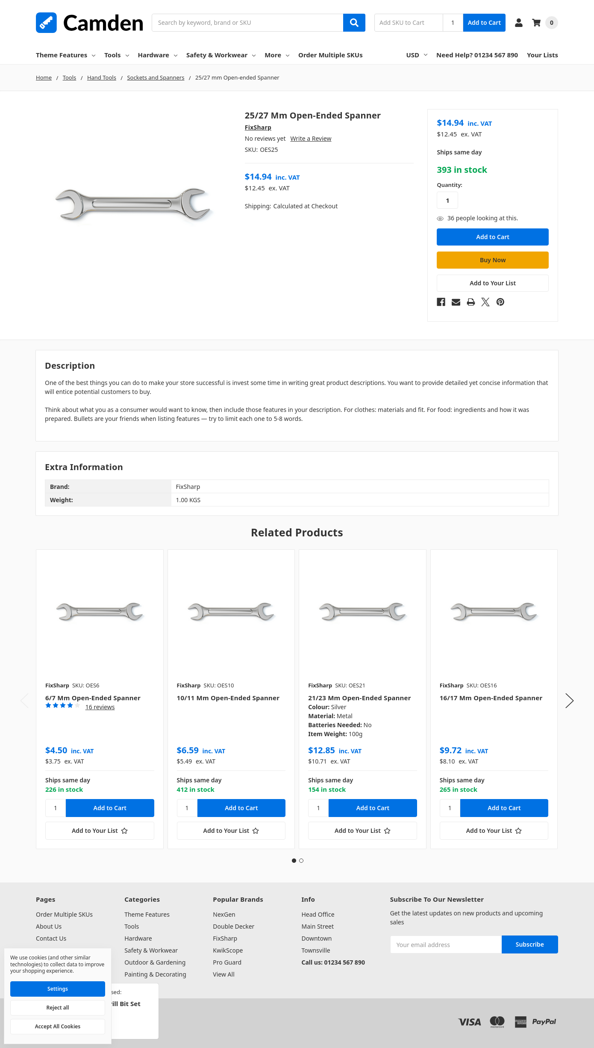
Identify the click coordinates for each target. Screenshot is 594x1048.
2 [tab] (301, 861)
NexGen (224, 914)
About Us (49, 926)
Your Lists (542, 54)
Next (569, 700)
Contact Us (51, 938)
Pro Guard (227, 962)
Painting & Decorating (155, 974)
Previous (24, 700)
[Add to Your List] (99, 831)
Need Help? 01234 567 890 (477, 54)
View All (223, 974)
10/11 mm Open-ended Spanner (228, 697)
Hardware (158, 54)
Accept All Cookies (57, 1026)
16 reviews (100, 707)
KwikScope (228, 950)
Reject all (58, 1007)
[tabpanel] (99, 699)
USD (417, 54)
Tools (116, 54)
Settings (57, 988)
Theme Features (65, 54)
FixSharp (225, 938)
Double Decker (233, 926)
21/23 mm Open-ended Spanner (359, 697)
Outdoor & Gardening (154, 962)
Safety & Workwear (221, 54)
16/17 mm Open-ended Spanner (491, 697)
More (277, 54)
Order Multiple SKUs (330, 54)
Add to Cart (484, 22)
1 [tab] (294, 861)
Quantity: (449, 185)
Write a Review (310, 138)
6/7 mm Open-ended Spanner (93, 697)
